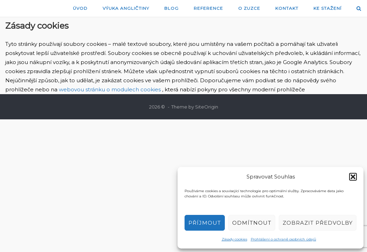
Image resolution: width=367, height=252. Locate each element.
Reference (208, 8)
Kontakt (286, 8)
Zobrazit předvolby (318, 222)
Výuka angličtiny (126, 8)
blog (171, 8)
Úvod (80, 8)
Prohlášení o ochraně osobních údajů (283, 239)
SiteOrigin (206, 107)
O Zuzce (249, 8)
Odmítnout (251, 222)
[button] (352, 176)
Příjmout (204, 222)
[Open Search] (359, 9)
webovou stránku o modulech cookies (110, 89)
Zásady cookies (234, 239)
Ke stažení (327, 8)
